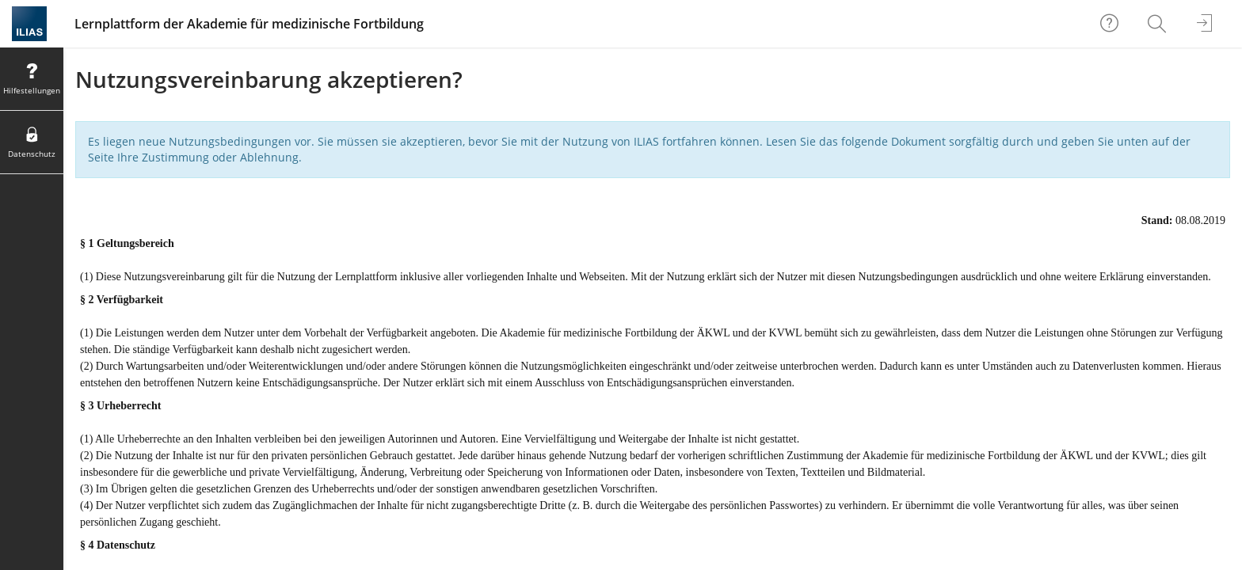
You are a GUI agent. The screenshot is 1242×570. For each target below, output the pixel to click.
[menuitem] (1159, 24)
